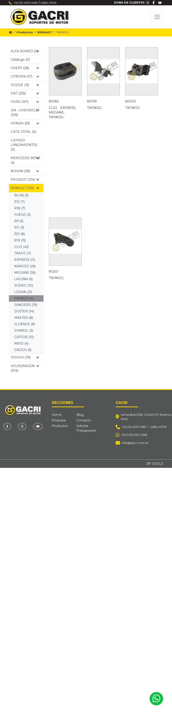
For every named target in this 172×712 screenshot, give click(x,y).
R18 (19, 208)
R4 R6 (21, 195)
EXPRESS (24, 260)
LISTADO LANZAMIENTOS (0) (24, 145)
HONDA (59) (25, 123)
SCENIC (23, 285)
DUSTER (24, 311)
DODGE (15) (25, 85)
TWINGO (23, 298)
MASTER (23, 318)
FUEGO (22, 215)
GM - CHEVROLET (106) (25, 112)
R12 (19, 202)
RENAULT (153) (25, 188)
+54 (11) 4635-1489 (26, 2)
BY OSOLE (155, 464)
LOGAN (23, 292)
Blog (80, 415)
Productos (25, 32)
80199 (92, 101)
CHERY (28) (25, 68)
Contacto (83, 420)
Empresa (59, 420)
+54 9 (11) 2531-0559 (134, 435)
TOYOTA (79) (25, 357)
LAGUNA (23, 279)
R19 (20, 240)
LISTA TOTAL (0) (23, 132)
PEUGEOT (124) (25, 179)
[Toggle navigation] (157, 16)
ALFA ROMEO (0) (25, 51)
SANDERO (25, 305)
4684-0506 (48, 2)
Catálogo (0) (20, 60)
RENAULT (44, 32)
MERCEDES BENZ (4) (25, 160)
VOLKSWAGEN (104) (25, 368)
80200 (130, 101)
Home (57, 415)
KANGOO (25, 266)
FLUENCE (24, 324)
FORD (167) (25, 102)
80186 (54, 101)
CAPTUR (24, 337)
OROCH (22, 350)
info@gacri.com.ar (135, 443)
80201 (54, 271)
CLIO (21, 247)
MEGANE (25, 273)
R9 (18, 221)
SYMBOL (23, 331)
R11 (19, 227)
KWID (21, 343)
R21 (19, 234)
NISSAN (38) (25, 171)
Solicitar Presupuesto (86, 428)
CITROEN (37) (25, 76)
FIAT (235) (25, 93)
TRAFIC (22, 253)
